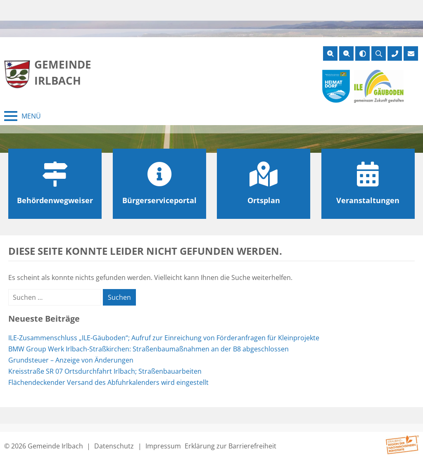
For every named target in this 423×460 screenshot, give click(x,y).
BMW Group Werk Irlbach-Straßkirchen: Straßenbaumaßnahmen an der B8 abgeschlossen (148, 348)
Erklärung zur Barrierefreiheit (230, 446)
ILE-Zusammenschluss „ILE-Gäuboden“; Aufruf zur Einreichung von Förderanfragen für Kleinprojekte (163, 337)
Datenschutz (114, 446)
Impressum (163, 446)
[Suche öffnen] (378, 53)
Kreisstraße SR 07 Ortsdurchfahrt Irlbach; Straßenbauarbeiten (105, 371)
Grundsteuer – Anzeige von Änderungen (70, 360)
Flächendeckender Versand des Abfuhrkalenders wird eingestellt (108, 382)
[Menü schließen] (22, 116)
